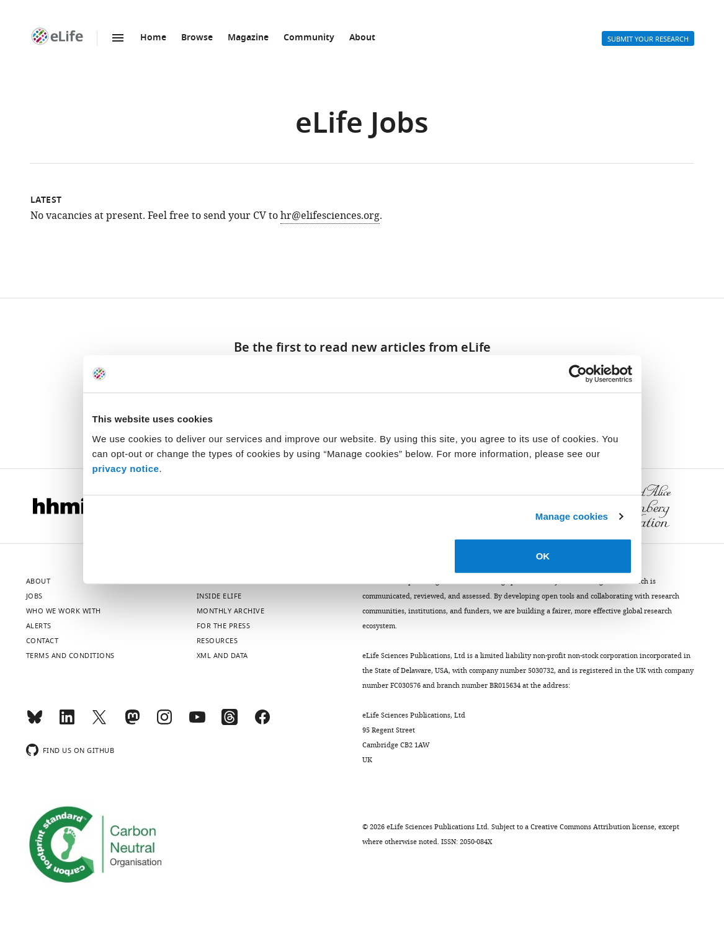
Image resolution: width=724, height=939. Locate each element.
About (362, 38)
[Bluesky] (34, 722)
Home (153, 38)
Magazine (248, 38)
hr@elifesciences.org (330, 215)
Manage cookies (571, 516)
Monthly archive (231, 611)
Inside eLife (219, 596)
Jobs (34, 596)
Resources (217, 641)
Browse (197, 38)
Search (549, 38)
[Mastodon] (132, 722)
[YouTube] (197, 722)
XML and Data (222, 656)
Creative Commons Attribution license (592, 827)
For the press (224, 626)
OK (543, 555)
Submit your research (648, 39)
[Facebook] (262, 722)
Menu (117, 37)
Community (309, 38)
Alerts (579, 38)
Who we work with (63, 611)
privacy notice (125, 468)
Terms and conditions (70, 656)
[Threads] (229, 722)
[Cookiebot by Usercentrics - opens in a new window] (578, 374)
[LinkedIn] (67, 722)
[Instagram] (164, 722)
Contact (42, 641)
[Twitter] (99, 722)
